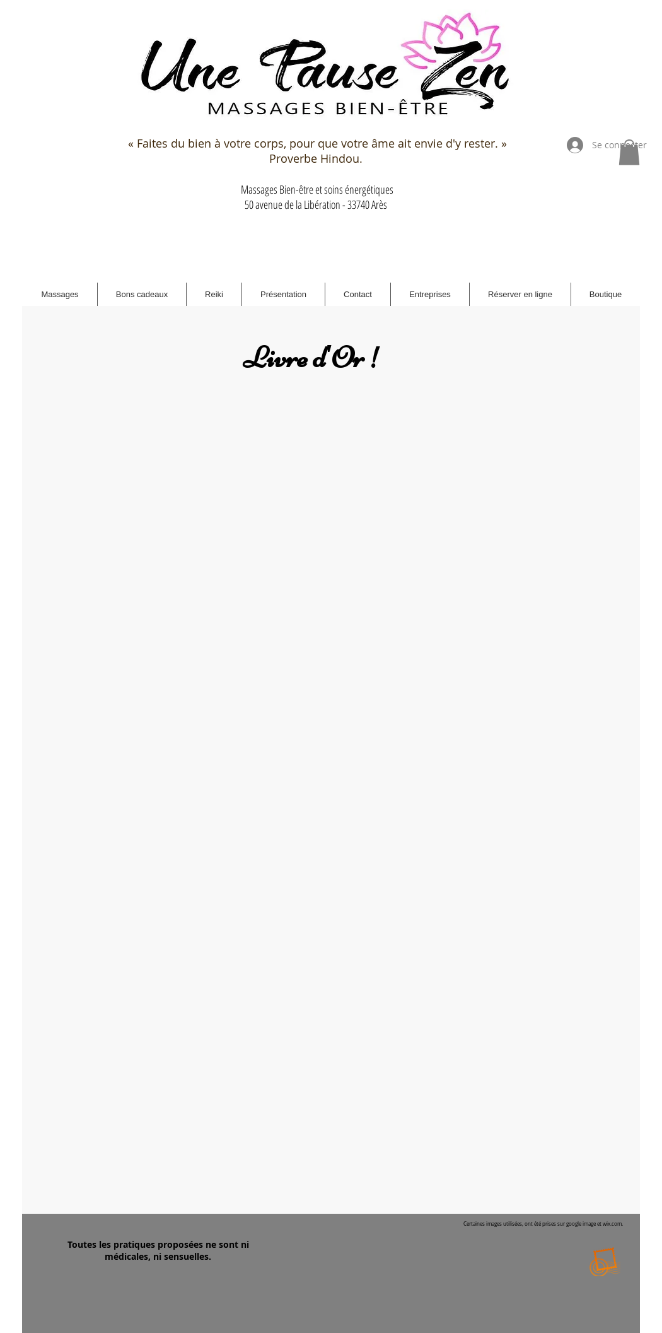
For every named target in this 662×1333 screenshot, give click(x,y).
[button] (629, 152)
